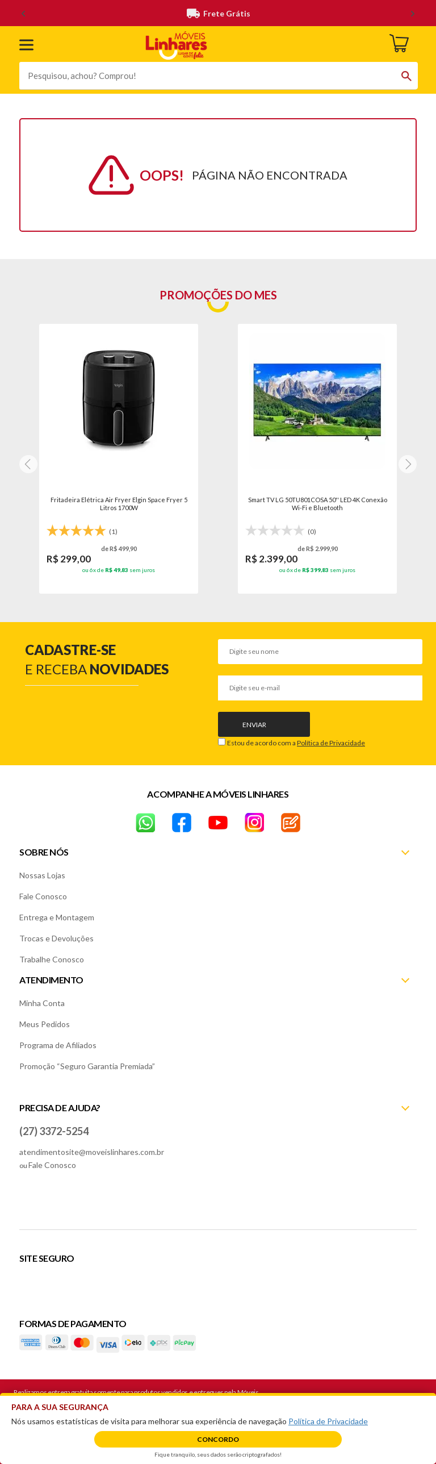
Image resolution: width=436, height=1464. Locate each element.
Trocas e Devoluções (56, 938)
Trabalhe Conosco (51, 959)
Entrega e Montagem (56, 917)
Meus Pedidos (44, 1024)
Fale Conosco (43, 896)
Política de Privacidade (331, 743)
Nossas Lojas (42, 875)
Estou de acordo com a (296, 743)
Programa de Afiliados (58, 1045)
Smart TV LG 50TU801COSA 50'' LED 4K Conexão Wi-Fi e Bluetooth (317, 503)
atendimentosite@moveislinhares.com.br (91, 1152)
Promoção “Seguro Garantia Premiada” (87, 1066)
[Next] (28, 464)
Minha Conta (42, 1003)
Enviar (254, 724)
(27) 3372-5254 (54, 1131)
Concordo (218, 1439)
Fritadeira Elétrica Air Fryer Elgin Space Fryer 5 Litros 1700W (119, 503)
